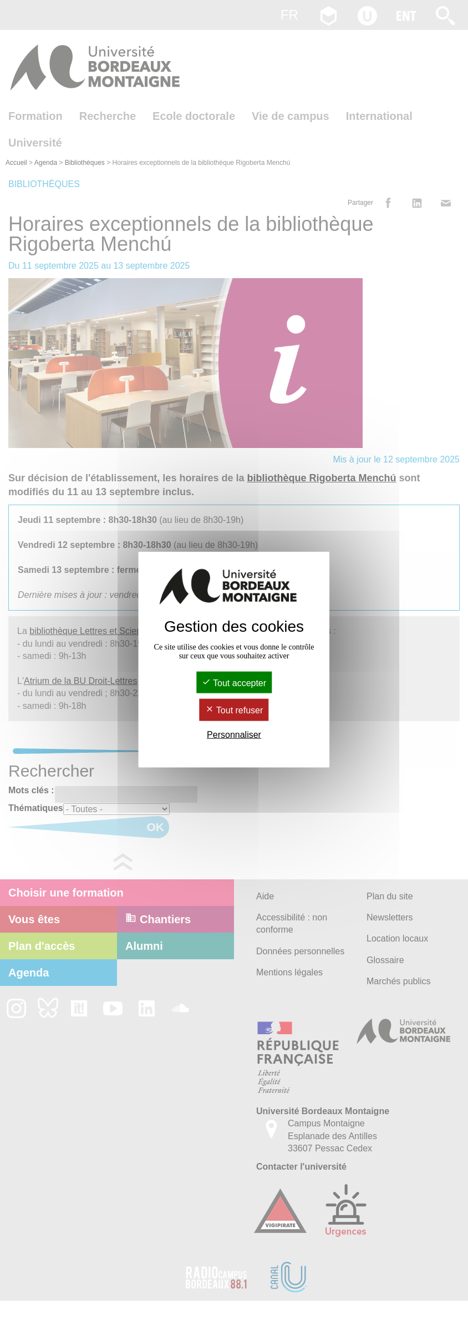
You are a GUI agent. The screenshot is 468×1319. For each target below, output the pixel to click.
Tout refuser (234, 710)
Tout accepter (234, 683)
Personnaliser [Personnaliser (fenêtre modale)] (234, 734)
